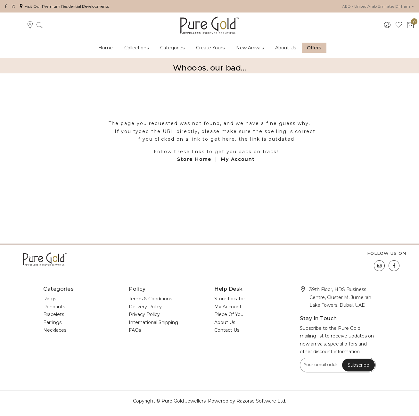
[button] (378, 6)
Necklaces (54, 330)
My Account (238, 159)
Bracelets (53, 314)
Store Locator (229, 299)
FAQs (135, 330)
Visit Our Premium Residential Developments (64, 6)
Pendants (54, 307)
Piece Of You (228, 314)
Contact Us (226, 330)
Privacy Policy (144, 314)
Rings (49, 299)
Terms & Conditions (150, 299)
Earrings (52, 322)
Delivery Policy (145, 307)
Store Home (194, 159)
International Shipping (153, 322)
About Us (224, 322)
